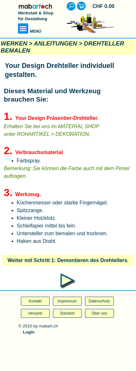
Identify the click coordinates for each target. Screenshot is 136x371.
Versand (35, 313)
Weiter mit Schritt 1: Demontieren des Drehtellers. (68, 260)
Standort (67, 313)
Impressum (67, 301)
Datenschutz (99, 301)
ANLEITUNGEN (55, 43)
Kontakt (35, 301)
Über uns (99, 313)
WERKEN (14, 43)
